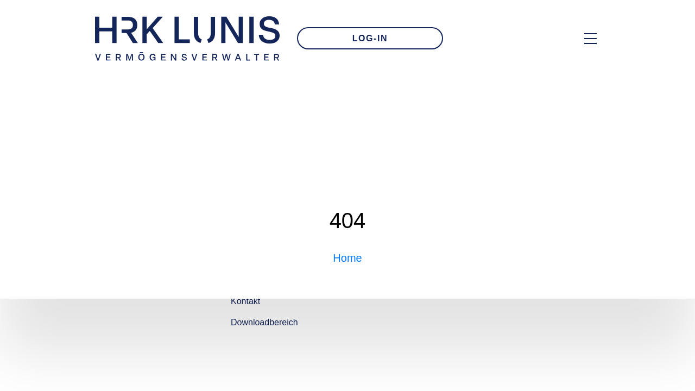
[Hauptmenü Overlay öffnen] (590, 38)
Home (347, 258)
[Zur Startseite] (187, 38)
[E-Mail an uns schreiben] (485, 38)
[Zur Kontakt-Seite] (521, 38)
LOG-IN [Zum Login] (370, 38)
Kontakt (245, 301)
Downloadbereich (264, 322)
